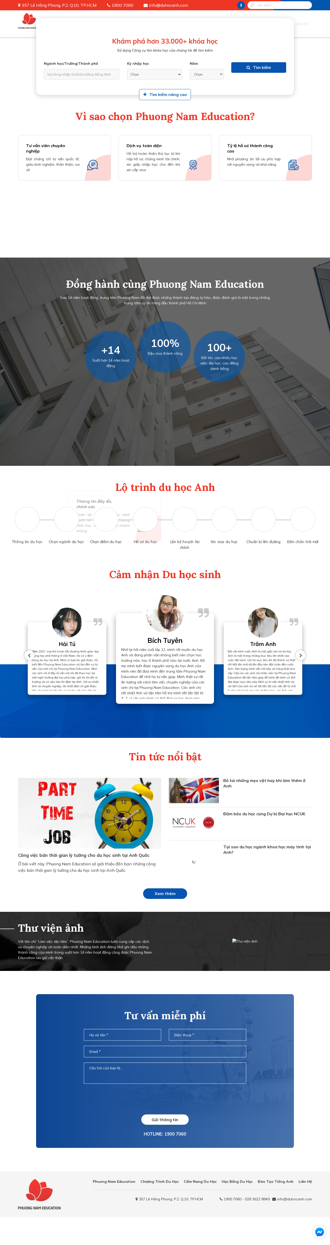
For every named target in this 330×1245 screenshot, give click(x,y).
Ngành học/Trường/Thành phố (71, 64)
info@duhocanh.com (168, 5)
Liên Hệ (304, 22)
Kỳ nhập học (138, 64)
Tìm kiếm (258, 75)
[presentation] (165, 1106)
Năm (194, 64)
